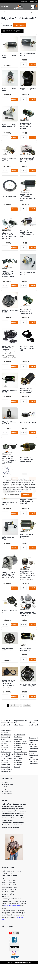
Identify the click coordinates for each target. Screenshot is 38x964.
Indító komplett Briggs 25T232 (10, 311)
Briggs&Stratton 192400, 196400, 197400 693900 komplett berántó (8, 274)
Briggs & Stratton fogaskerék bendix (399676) (26, 501)
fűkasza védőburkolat (33, 758)
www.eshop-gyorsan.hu (23, 962)
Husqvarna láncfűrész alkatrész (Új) (5, 745)
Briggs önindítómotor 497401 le (9, 160)
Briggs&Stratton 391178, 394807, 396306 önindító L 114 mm (27, 197)
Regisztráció (33, 1)
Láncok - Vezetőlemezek (6, 740)
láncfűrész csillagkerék (18, 761)
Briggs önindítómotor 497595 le (9, 423)
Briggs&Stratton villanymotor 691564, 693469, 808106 (27, 459)
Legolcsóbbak (7, 25)
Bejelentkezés (24, 1)
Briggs (31, 12)
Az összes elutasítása (12, 494)
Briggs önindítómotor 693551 (9, 391)
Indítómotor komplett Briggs (9, 56)
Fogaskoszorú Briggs (9, 196)
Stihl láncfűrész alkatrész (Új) (6, 736)
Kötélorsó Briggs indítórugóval (7, 649)
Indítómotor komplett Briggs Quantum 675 (9, 125)
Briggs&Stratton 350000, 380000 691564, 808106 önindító (26, 125)
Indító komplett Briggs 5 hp (10, 611)
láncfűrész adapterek (18, 738)
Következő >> (27, 705)
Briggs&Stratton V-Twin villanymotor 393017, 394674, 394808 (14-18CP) (9, 575)
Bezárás (26, 495)
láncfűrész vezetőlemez (18, 757)
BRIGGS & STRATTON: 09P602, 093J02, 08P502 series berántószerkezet (9, 682)
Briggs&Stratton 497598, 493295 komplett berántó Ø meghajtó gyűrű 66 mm (9, 460)
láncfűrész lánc (19, 735)
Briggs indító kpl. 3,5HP (28, 89)
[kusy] (23, 64)
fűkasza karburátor (32, 743)
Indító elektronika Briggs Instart (8, 538)
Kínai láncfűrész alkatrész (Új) (6, 731)
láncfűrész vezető (20, 743)
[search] (32, 6)
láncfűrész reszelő (20, 741)
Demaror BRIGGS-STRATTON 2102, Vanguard (8, 348)
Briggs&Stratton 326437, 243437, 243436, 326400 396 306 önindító (9, 235)
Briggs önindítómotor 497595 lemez (27, 649)
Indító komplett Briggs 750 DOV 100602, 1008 (28, 685)
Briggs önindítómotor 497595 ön (9, 503)
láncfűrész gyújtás (20, 754)
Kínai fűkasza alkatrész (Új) (5, 766)
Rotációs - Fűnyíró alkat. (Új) (18, 12)
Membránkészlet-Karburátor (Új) (7, 770)
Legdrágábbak (20, 25)
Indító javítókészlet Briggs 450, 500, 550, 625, (27, 348)
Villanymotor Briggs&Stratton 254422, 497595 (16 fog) (27, 233)
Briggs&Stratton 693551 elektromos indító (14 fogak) (26, 390)
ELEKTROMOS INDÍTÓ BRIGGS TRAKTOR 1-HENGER (27, 160)
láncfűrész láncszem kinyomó (20, 751)
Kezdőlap (4, 12)
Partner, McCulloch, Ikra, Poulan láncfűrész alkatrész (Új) (7, 753)
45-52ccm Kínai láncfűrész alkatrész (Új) (6, 760)
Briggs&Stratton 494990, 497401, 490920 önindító (26, 311)
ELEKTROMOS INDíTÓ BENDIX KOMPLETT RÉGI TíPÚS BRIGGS (28, 614)
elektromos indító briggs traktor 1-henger (26, 536)
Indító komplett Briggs (28, 422)
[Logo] (19, 6)
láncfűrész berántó (18, 766)
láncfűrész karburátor (18, 746)
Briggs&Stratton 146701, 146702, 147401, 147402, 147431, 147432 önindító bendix (28, 574)
